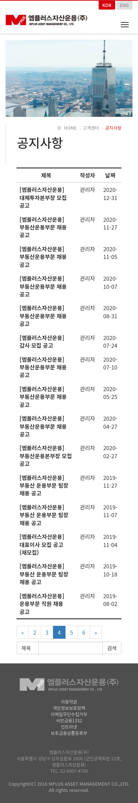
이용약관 (69, 701)
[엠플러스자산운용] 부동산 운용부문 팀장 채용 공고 (44, 485)
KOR (107, 5)
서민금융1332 (69, 720)
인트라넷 (69, 726)
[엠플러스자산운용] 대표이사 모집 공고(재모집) (42, 544)
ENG (124, 5)
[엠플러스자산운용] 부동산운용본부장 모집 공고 (46, 455)
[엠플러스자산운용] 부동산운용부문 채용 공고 (43, 227)
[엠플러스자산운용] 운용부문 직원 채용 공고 (42, 604)
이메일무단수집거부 (69, 714)
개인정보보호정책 (69, 708)
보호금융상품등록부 (69, 733)
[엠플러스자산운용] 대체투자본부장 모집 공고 (43, 197)
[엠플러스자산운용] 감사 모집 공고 (42, 341)
